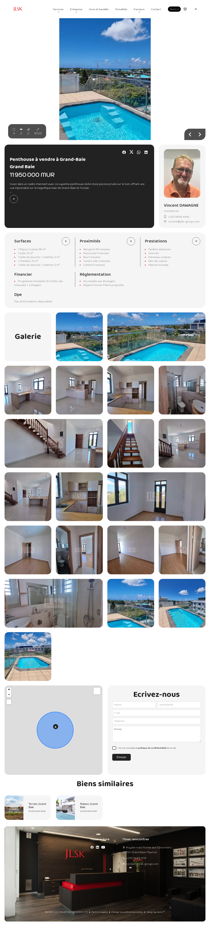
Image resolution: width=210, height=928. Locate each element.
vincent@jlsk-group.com (183, 221)
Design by (155, 912)
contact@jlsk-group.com (142, 863)
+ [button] (9, 689)
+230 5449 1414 (136, 858)
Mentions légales (99, 912)
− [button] (9, 694)
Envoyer (121, 757)
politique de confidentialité (152, 748)
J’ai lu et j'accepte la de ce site (147, 748)
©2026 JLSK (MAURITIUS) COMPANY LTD (66, 912)
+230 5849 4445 (178, 216)
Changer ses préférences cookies (127, 912)
